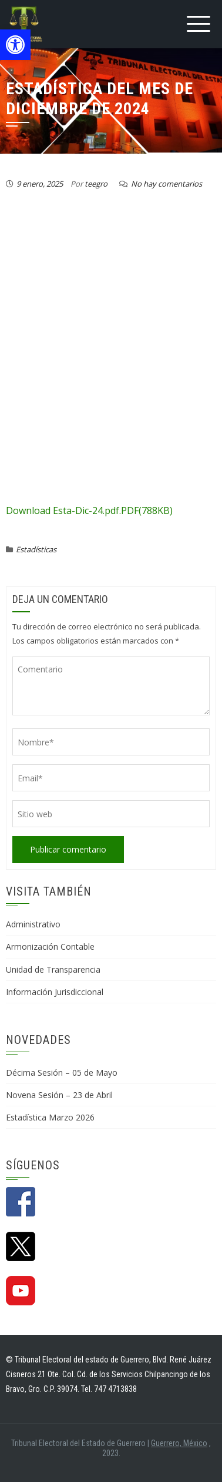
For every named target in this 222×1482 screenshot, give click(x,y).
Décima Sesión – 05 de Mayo (61, 1072)
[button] (15, 44)
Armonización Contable (50, 946)
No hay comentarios (166, 183)
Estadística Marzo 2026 (50, 1117)
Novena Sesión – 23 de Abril (59, 1094)
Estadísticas (36, 549)
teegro (96, 183)
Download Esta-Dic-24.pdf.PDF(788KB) (89, 510)
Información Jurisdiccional (54, 991)
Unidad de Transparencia (53, 969)
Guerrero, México (179, 1443)
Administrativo (33, 924)
